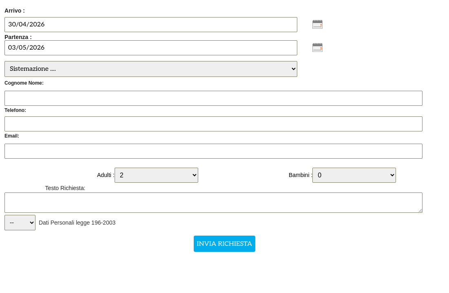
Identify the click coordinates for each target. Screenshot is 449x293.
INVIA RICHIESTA (224, 244)
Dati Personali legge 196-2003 (77, 222)
